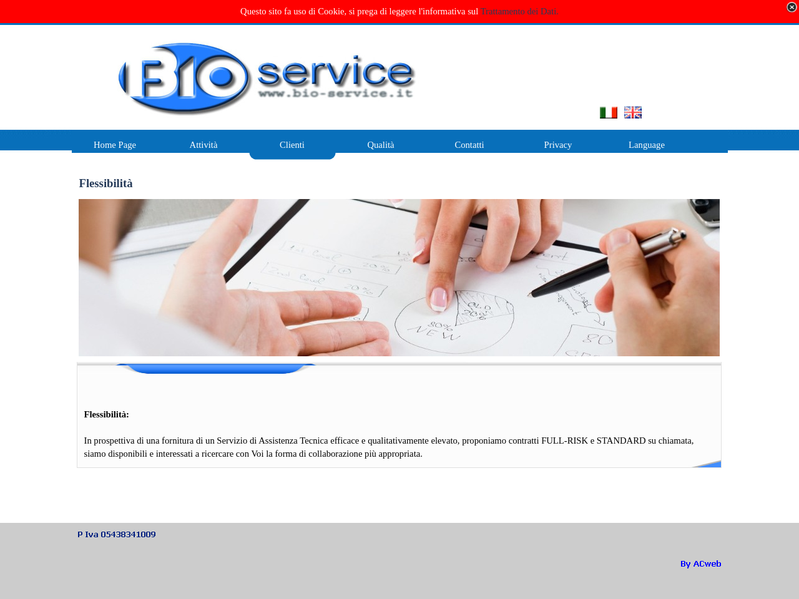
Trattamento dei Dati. (520, 11)
